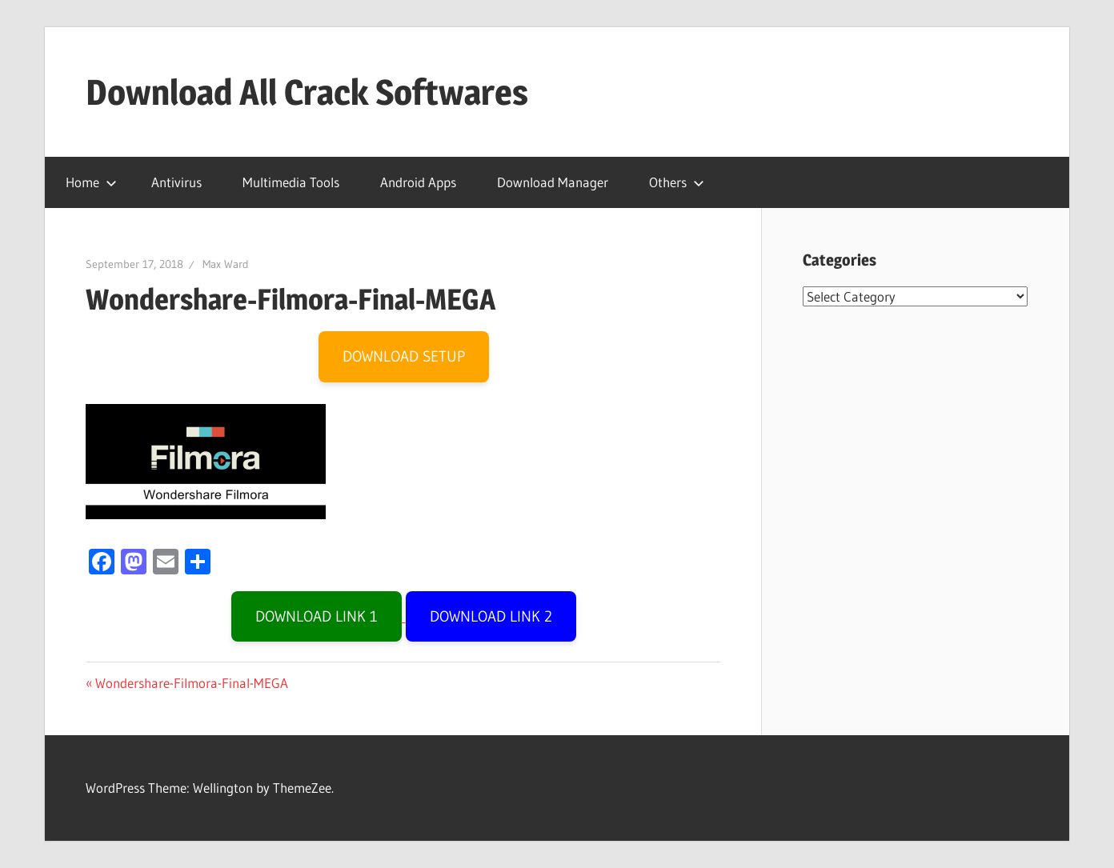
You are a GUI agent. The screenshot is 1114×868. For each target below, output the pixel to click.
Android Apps (418, 182)
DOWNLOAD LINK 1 (316, 616)
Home (91, 182)
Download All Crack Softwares (307, 92)
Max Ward (225, 264)
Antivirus (176, 182)
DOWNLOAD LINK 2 (491, 616)
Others (676, 182)
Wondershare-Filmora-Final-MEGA (191, 682)
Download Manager (552, 182)
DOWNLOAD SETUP (404, 356)
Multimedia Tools (290, 182)
